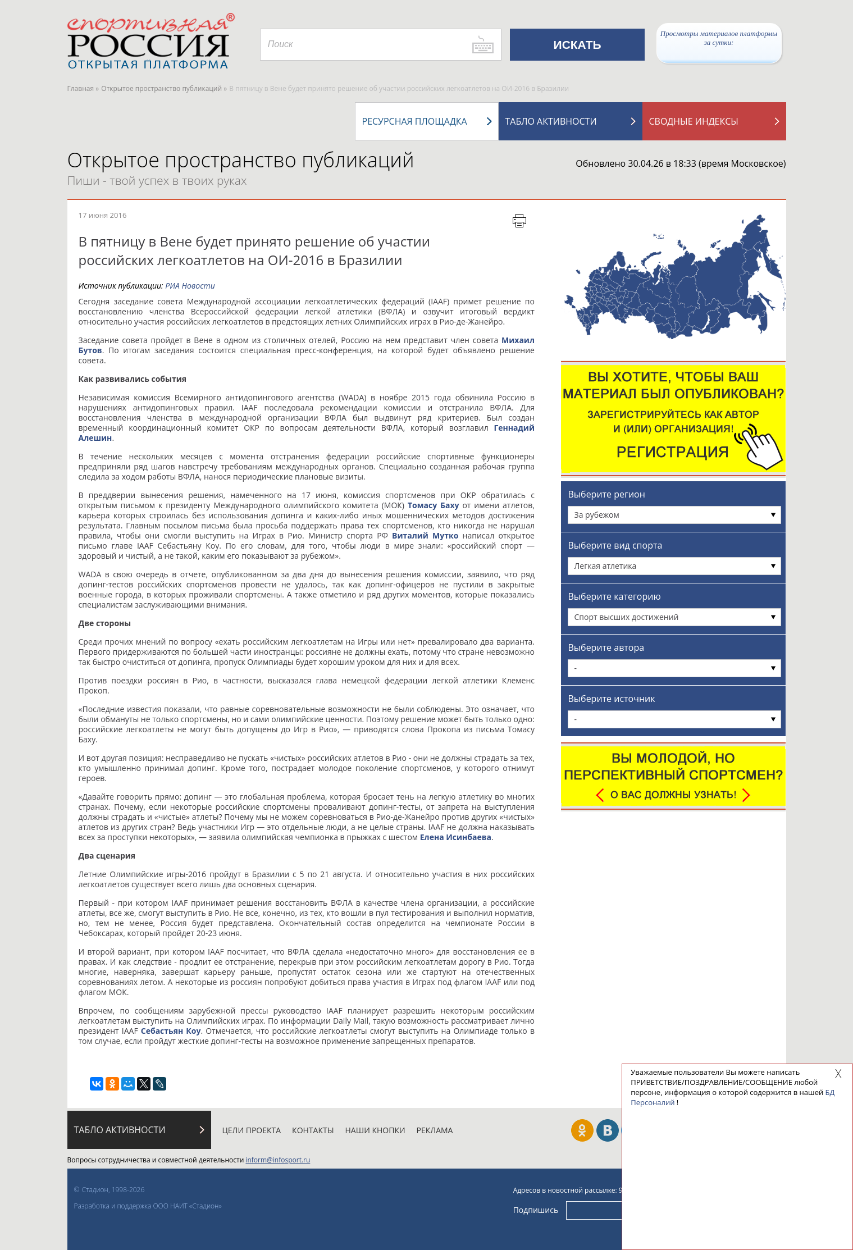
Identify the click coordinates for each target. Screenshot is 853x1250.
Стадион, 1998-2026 (113, 1189)
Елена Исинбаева (455, 837)
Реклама (435, 1130)
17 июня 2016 (103, 215)
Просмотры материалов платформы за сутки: (718, 38)
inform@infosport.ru (277, 1160)
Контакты (313, 1130)
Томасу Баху (433, 505)
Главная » (83, 88)
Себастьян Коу (171, 1030)
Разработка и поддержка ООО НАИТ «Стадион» (148, 1206)
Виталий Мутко (425, 535)
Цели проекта (251, 1130)
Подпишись (536, 1210)
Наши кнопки (375, 1130)
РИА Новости (190, 285)
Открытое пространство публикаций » (164, 88)
